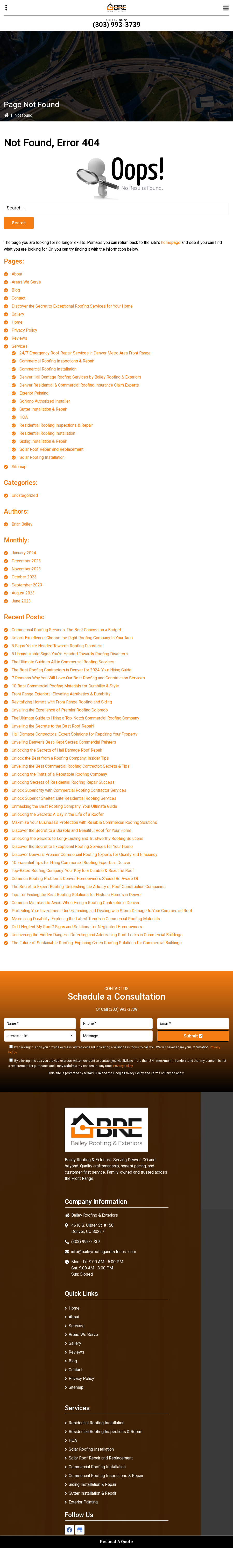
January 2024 (24, 553)
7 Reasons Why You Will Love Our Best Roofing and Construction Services (78, 678)
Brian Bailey (22, 524)
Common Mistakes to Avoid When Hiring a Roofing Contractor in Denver (75, 903)
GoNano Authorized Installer (44, 401)
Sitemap (19, 467)
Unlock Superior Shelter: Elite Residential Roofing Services (64, 798)
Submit (193, 1036)
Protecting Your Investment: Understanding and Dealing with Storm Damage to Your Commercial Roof (102, 911)
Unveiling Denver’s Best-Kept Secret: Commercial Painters (64, 742)
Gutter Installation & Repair (43, 409)
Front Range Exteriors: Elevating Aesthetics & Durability (61, 694)
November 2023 (26, 569)
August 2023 (23, 593)
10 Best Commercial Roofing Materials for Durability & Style (65, 686)
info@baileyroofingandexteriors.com (103, 1252)
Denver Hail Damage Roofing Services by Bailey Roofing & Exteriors (80, 377)
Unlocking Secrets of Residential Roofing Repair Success (63, 782)
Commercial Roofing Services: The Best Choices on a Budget (66, 630)
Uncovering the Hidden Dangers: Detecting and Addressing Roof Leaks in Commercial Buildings (97, 935)
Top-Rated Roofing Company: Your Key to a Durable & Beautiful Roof (73, 871)
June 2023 (21, 601)
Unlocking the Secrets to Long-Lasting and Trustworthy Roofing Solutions (77, 838)
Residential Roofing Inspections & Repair (56, 425)
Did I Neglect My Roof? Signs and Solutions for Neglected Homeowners (77, 927)
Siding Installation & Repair (43, 441)
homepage (170, 242)
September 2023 (27, 585)
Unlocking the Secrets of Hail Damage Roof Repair (57, 750)
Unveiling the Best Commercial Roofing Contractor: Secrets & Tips (71, 766)
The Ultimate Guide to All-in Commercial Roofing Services (63, 662)
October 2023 (24, 577)
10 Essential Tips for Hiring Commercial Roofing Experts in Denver (71, 863)
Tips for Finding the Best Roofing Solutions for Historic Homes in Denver (77, 895)
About (17, 274)
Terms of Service (163, 1073)
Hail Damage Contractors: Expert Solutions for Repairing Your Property (74, 734)
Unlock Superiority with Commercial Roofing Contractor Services (69, 790)
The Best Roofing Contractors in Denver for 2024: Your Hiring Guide (71, 670)
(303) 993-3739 (116, 25)
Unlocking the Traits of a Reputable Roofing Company (59, 774)
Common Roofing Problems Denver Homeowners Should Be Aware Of (75, 879)
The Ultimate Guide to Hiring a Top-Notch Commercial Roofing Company (75, 718)
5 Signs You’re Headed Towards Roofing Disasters (57, 646)
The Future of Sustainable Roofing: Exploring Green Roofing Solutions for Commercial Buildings (97, 943)
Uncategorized (25, 495)
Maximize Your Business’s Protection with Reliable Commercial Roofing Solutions (84, 822)
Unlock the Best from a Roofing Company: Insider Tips (60, 758)
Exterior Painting (33, 393)
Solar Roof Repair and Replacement (51, 449)
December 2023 (26, 561)
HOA (23, 417)
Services (19, 346)
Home (17, 322)
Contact (18, 298)
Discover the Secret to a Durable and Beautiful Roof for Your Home (71, 830)
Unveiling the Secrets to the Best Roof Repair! (53, 726)
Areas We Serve (26, 282)
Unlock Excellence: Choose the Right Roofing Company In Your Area (72, 638)
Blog (16, 290)
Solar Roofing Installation (42, 457)
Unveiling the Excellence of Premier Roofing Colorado (60, 710)
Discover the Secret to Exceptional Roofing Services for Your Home (72, 306)
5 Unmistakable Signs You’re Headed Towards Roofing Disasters (70, 654)
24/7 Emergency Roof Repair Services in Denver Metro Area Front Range (85, 353)
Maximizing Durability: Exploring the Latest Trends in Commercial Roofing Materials (86, 919)
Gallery (18, 314)
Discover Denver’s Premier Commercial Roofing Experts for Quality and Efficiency (84, 855)
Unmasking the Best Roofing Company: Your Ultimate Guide (64, 806)
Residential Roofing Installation (47, 433)
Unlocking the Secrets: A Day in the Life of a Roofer (58, 814)
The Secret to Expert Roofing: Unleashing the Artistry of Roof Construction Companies (89, 887)
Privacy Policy (24, 330)
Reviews (19, 338)
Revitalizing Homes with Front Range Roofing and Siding (62, 702)
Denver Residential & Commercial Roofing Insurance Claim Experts (79, 385)
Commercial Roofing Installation (47, 369)
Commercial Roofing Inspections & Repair (56, 361)
